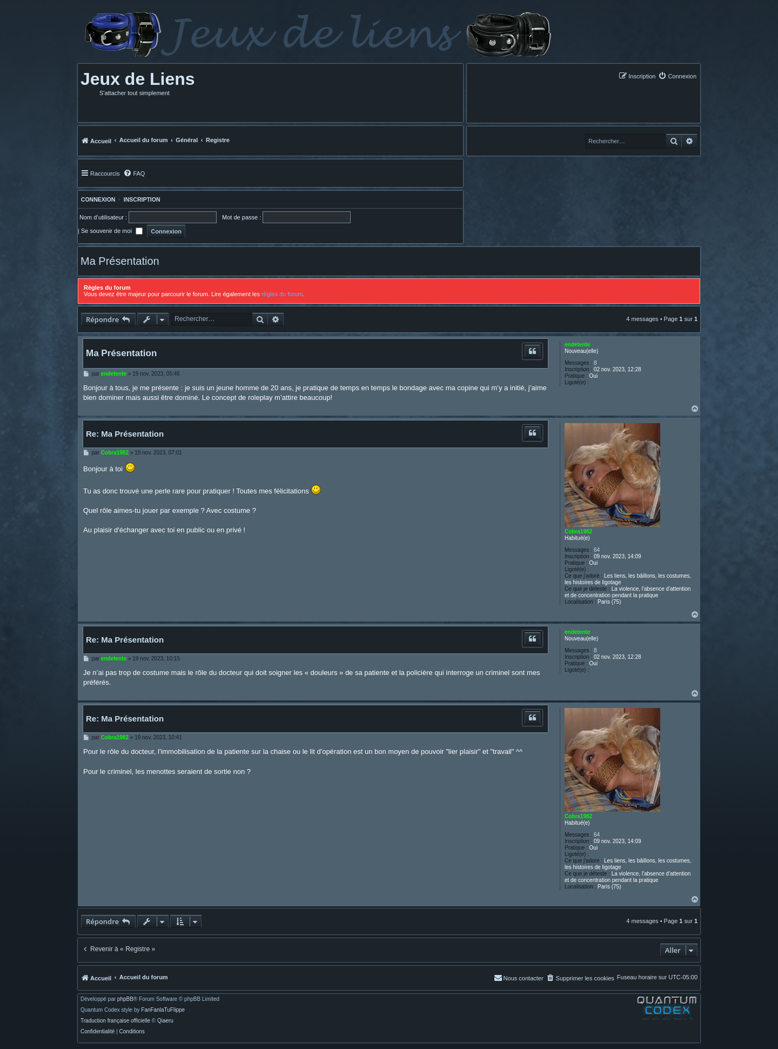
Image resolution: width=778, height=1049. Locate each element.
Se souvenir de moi (112, 231)
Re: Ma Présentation (125, 433)
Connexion (96, 199)
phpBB (125, 999)
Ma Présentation (120, 261)
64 (597, 550)
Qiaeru (165, 1021)
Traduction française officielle (115, 1021)
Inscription (142, 199)
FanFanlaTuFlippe (163, 1010)
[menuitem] (677, 76)
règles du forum (282, 294)
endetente (577, 345)
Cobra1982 (578, 531)
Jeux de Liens (138, 79)
